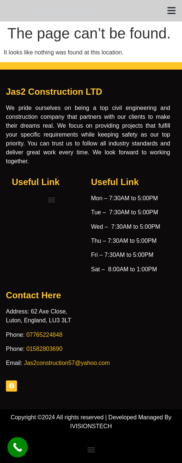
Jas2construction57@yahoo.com (67, 363)
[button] (172, 11)
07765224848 (44, 335)
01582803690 (44, 349)
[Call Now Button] (17, 447)
